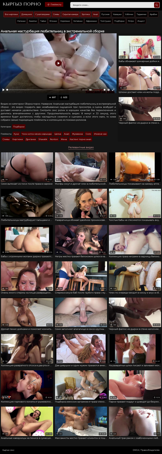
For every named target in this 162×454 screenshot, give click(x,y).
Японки (53, 21)
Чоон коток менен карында (36, 134)
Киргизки (17, 139)
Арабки (153, 14)
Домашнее (26, 14)
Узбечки (129, 14)
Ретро (131, 21)
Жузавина (77, 134)
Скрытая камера (70, 14)
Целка (57, 134)
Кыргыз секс (8, 450)
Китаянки (77, 21)
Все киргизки (11, 14)
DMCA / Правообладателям (146, 450)
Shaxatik (43, 139)
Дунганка (31, 139)
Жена (64, 139)
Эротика (86, 14)
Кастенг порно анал (80, 139)
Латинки (21, 21)
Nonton (54, 139)
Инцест (141, 21)
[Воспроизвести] (3, 90)
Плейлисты (54, 4)
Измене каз (100, 134)
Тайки (43, 21)
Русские (105, 14)
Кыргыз (22, 4)
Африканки (91, 21)
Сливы (56, 14)
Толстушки (105, 21)
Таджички (141, 14)
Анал (95, 14)
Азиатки (33, 21)
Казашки (117, 14)
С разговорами (42, 14)
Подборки (119, 21)
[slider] (43, 89)
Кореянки (65, 21)
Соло (88, 134)
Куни (16, 134)
